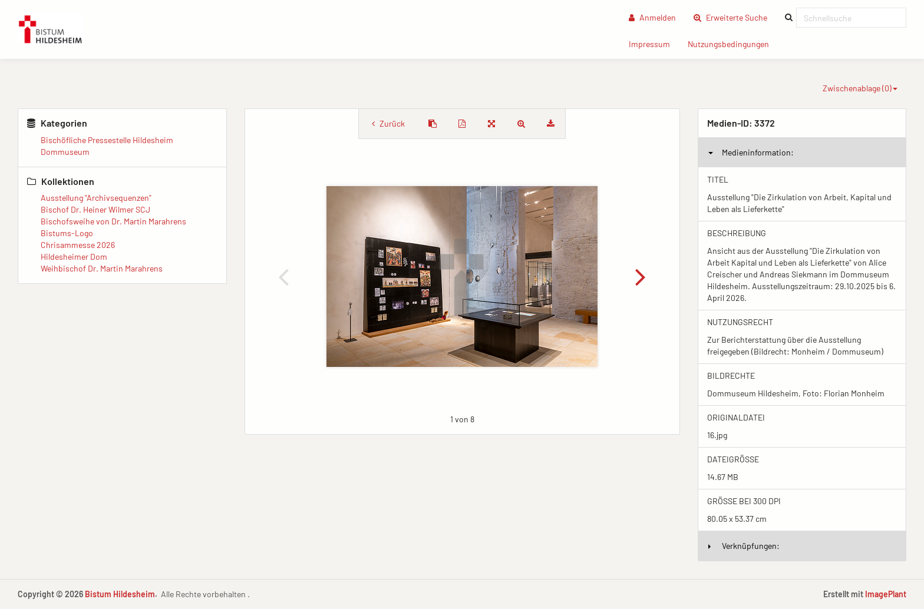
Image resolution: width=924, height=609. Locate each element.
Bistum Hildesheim (120, 594)
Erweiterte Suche (735, 16)
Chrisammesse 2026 (78, 245)
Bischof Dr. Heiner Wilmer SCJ (95, 209)
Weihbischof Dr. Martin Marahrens (102, 268)
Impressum (654, 43)
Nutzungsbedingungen (733, 43)
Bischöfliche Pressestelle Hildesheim (107, 140)
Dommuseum (65, 152)
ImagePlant (885, 594)
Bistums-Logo (67, 233)
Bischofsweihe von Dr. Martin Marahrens (113, 221)
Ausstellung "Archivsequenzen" (96, 198)
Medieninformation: (751, 152)
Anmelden (652, 17)
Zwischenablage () (860, 88)
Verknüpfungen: (744, 546)
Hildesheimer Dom (74, 256)
